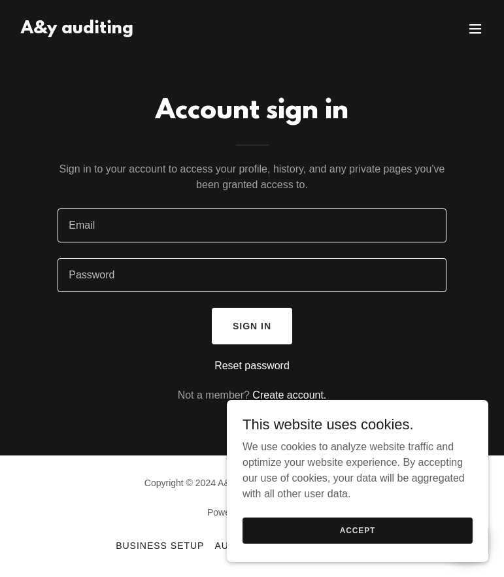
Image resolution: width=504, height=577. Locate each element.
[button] (475, 29)
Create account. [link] (289, 395)
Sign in (252, 326)
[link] (77, 29)
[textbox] (252, 225)
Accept (357, 530)
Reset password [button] (252, 365)
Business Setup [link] (160, 545)
